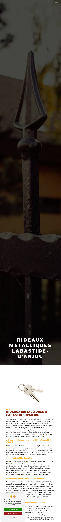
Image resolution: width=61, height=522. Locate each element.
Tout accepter (12, 510)
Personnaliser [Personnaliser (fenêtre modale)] (12, 517)
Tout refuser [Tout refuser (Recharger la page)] (13, 513)
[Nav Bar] (56, 3)
